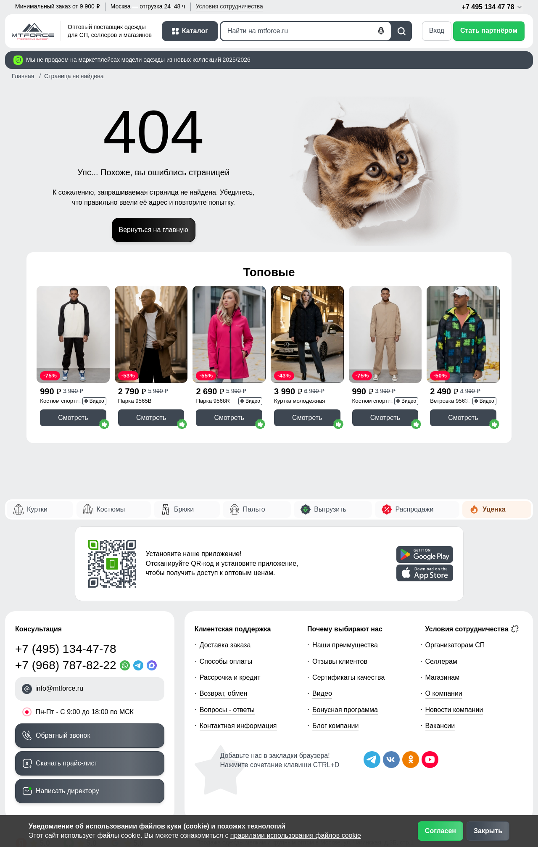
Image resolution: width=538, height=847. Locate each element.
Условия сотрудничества (472, 629)
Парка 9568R (213, 401)
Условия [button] (229, 6)
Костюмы (111, 509)
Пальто (254, 509)
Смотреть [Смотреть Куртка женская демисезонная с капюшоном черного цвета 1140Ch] (307, 417)
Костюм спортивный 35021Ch (66, 402)
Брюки (184, 509)
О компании (443, 693)
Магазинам (442, 677)
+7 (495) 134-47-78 (65, 648)
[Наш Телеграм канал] (372, 759)
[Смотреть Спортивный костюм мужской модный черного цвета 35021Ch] (73, 334)
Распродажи (414, 509)
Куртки (37, 509)
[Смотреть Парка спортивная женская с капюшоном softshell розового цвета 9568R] (229, 334)
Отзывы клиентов (339, 661)
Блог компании (335, 725)
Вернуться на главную (153, 229)
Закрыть (488, 830)
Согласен (440, 830)
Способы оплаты (226, 661)
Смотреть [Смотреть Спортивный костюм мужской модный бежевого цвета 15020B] (385, 417)
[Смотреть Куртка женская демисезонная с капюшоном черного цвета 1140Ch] (307, 334)
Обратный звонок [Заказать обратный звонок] (63, 735)
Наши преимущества (345, 645)
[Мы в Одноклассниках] (410, 759)
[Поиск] (306, 31)
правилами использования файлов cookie (295, 835)
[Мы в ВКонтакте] (391, 759)
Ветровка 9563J (450, 401)
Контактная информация (238, 725)
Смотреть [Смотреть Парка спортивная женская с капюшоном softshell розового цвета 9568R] (229, 417)
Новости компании (454, 709)
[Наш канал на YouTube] (430, 759)
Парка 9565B (135, 401)
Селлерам (441, 661)
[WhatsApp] (126, 665)
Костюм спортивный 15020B (378, 402)
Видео (322, 693)
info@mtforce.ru (59, 688)
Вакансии (440, 725)
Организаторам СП (455, 645)
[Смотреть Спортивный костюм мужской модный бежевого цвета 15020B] (385, 334)
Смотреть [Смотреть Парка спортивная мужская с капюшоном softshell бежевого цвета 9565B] (151, 417)
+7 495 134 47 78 (492, 7)
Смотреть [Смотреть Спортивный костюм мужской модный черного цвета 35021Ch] (73, 417)
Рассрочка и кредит (230, 677)
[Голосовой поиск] (381, 31)
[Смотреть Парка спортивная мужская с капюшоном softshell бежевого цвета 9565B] (151, 334)
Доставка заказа (225, 645)
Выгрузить (330, 509)
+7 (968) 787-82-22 (65, 665)
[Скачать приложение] (424, 554)
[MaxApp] (153, 665)
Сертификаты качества (348, 677)
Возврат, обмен (224, 693)
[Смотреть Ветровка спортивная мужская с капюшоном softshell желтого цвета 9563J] (463, 334)
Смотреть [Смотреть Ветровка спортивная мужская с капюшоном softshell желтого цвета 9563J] (463, 417)
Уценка (494, 509)
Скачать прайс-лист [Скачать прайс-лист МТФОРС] (67, 763)
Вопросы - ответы (227, 709)
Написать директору (67, 790)
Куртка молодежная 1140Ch (299, 402)
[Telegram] (140, 665)
